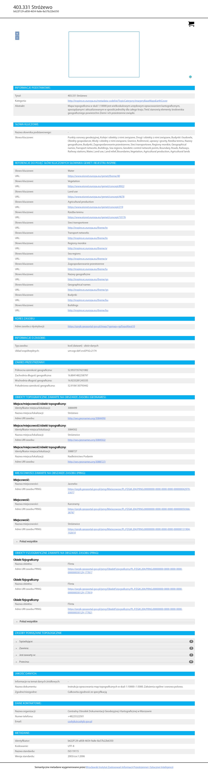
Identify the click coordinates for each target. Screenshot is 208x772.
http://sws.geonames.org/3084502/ (87, 440)
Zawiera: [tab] (104, 648)
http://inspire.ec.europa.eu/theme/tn (88, 228)
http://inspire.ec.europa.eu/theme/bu (88, 300)
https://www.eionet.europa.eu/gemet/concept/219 (95, 207)
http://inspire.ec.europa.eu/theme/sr (87, 248)
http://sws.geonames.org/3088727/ (87, 462)
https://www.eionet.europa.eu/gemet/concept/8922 (96, 186)
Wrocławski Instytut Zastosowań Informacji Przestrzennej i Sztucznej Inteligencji (129, 767)
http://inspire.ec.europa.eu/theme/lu (88, 269)
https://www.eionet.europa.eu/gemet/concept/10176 (97, 217)
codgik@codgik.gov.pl (80, 721)
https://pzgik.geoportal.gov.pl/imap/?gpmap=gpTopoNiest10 (101, 326)
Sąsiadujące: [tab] (104, 641)
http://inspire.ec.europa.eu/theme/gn (88, 279)
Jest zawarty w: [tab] (104, 655)
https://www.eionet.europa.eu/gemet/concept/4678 (96, 197)
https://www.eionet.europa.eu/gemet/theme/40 (94, 176)
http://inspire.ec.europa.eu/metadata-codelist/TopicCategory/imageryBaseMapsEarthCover (117, 101)
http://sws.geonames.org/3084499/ (87, 418)
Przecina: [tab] (104, 661)
